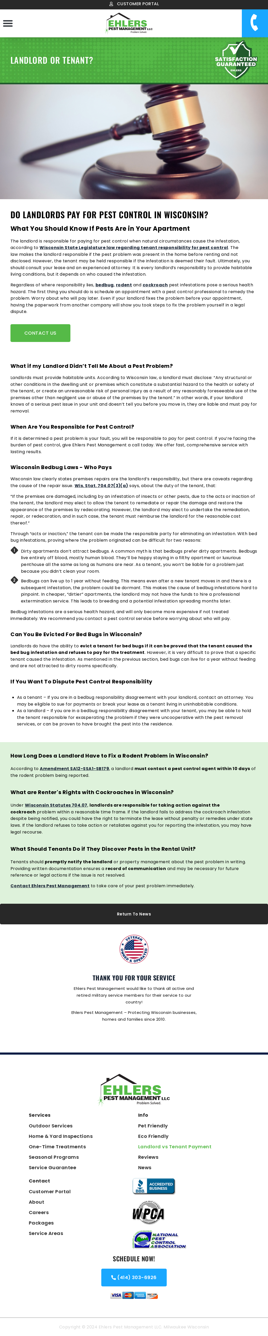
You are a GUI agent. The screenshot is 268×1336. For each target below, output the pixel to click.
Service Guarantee (52, 1167)
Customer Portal (50, 1191)
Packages (41, 1223)
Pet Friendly (153, 1125)
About (36, 1202)
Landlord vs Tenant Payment (174, 1146)
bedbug (105, 285)
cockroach (155, 285)
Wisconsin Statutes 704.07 (56, 805)
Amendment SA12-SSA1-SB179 (74, 769)
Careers (39, 1212)
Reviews (148, 1157)
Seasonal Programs (54, 1157)
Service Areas (46, 1233)
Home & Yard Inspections (61, 1136)
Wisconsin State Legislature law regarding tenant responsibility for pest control (134, 248)
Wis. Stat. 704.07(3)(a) (101, 486)
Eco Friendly (153, 1136)
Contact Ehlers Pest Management (50, 886)
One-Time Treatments (57, 1146)
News (145, 1167)
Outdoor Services (51, 1125)
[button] (8, 23)
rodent (124, 285)
